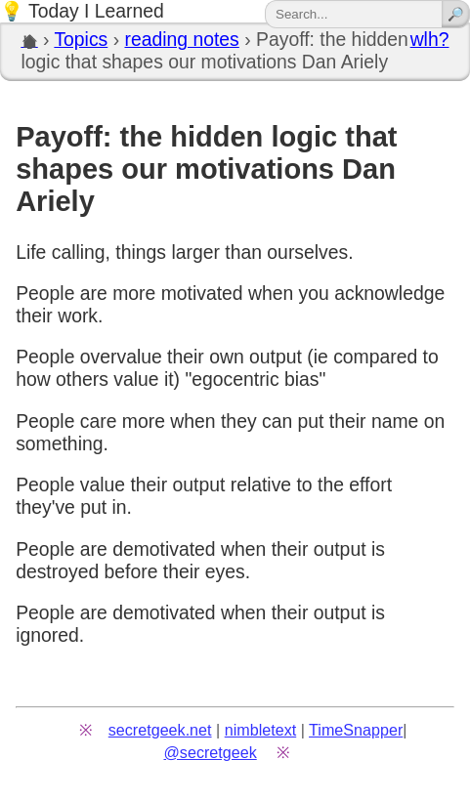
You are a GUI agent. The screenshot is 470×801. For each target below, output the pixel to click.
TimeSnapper (356, 729)
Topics (80, 39)
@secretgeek (210, 752)
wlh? (429, 39)
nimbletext (261, 729)
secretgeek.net (160, 729)
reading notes (181, 39)
